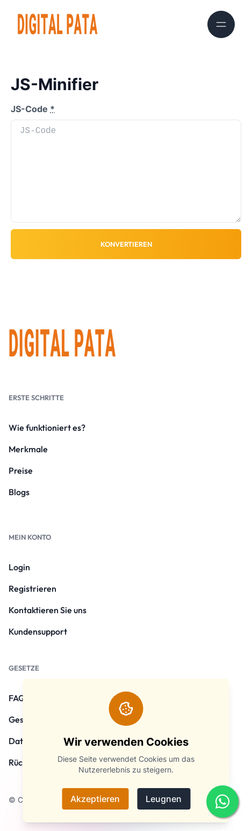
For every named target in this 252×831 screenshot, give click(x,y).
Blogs (19, 492)
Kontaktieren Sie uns (48, 610)
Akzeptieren (95, 798)
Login (19, 567)
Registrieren (32, 588)
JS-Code (33, 109)
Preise (21, 470)
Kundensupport (38, 631)
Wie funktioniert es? (47, 427)
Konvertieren (126, 244)
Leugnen (164, 798)
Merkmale (28, 449)
